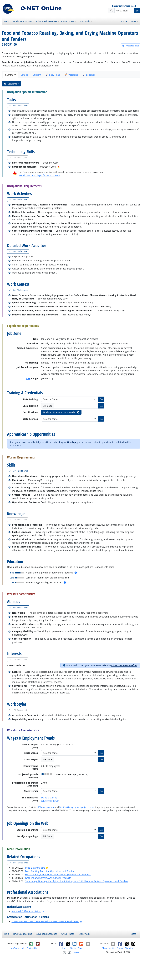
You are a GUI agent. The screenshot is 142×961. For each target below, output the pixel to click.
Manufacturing (49, 797)
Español (89, 74)
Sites (133, 21)
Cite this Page (76, 948)
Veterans (71, 74)
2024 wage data (45, 807)
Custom (37, 74)
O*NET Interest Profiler (124, 665)
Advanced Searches (46, 21)
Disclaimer (130, 948)
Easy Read (53, 74)
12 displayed (18, 470)
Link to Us (64, 948)
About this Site (108, 948)
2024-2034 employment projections (75, 807)
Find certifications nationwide (61, 412)
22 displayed (18, 251)
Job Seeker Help (18, 948)
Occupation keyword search (124, 6)
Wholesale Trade (50, 800)
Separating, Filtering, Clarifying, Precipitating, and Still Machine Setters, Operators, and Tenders (76, 881)
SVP (28, 378)
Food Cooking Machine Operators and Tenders (50, 871)
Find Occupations (22, 21)
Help (6, 21)
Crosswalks (85, 21)
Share (124, 21)
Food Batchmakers (35, 867)
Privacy (120, 948)
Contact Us (32, 948)
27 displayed (18, 199)
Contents (10, 83)
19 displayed (18, 105)
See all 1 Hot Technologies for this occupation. (39, 175)
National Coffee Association (26, 911)
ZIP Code (47, 405)
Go (137, 10)
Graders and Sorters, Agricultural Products (48, 877)
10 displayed (18, 862)
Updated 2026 (130, 45)
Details (24, 74)
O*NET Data (67, 21)
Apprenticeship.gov (70, 442)
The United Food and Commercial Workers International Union (45, 921)
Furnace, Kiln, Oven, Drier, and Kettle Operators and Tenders (58, 874)
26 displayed (18, 290)
